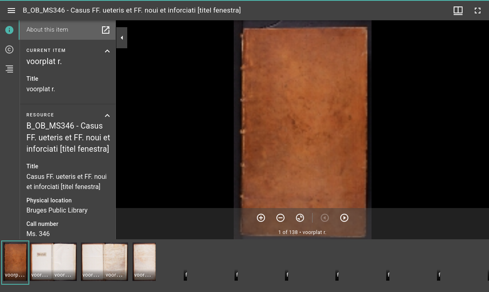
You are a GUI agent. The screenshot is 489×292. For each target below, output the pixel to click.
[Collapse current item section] (107, 51)
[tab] (10, 30)
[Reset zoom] (300, 218)
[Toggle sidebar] (11, 10)
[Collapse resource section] (107, 115)
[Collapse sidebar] (122, 38)
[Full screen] (477, 10)
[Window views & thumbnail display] (458, 10)
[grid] (244, 265)
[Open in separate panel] (105, 30)
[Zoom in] (261, 218)
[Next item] (344, 218)
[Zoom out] (280, 218)
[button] (15, 263)
